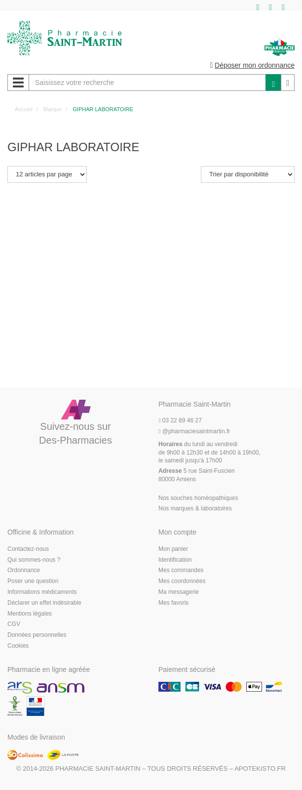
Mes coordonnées (181, 581)
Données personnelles (36, 634)
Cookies (18, 645)
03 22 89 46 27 (180, 420)
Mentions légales (29, 613)
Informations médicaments (42, 591)
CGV (13, 624)
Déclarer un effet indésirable (44, 602)
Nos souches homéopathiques (198, 498)
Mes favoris (173, 602)
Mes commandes (180, 570)
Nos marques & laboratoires (195, 508)
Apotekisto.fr (260, 768)
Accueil (23, 109)
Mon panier (173, 548)
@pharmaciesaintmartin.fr (194, 431)
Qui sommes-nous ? (33, 559)
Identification (174, 559)
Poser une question (32, 581)
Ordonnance (23, 570)
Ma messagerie (178, 591)
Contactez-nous (28, 548)
